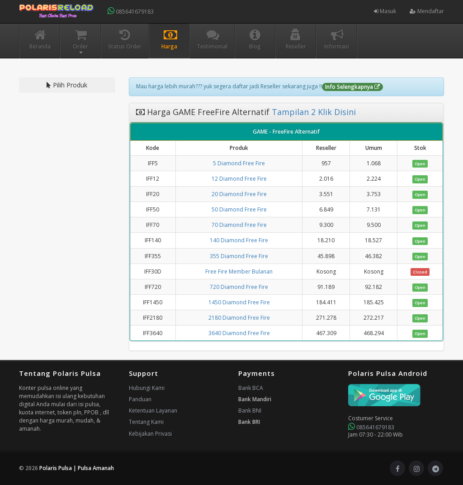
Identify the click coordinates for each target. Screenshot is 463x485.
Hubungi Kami (147, 388)
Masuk (385, 11)
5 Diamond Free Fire (239, 163)
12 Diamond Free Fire (239, 178)
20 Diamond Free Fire (239, 194)
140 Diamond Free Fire (239, 240)
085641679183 (131, 11)
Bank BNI (249, 410)
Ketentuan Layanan (153, 410)
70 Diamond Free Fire (239, 225)
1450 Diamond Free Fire (239, 302)
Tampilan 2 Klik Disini (312, 111)
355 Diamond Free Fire (239, 256)
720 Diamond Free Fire (239, 287)
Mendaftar (427, 11)
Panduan (140, 399)
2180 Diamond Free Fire (239, 318)
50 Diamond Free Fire (239, 209)
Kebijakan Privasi (150, 433)
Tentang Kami (146, 422)
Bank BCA (250, 388)
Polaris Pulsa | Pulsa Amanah (76, 468)
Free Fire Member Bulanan (239, 271)
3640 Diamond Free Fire (239, 333)
